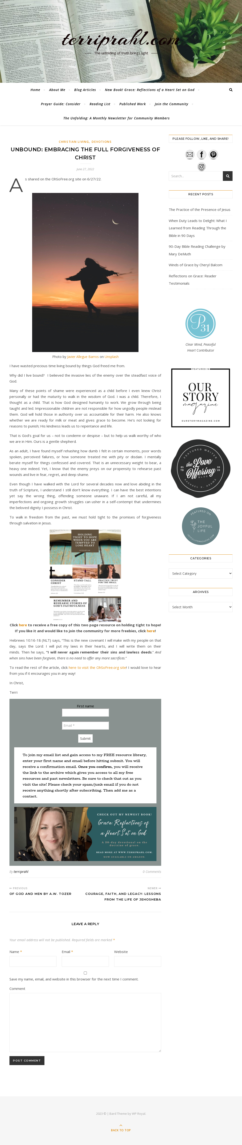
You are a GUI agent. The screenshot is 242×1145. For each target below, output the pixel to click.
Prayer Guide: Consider (61, 104)
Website (121, 951)
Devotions (102, 142)
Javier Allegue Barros (83, 356)
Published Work (132, 104)
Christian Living (74, 142)
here (23, 625)
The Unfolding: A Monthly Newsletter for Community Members (116, 118)
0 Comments (152, 871)
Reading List (100, 104)
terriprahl (21, 871)
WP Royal (138, 1113)
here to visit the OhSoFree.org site (97, 667)
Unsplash (112, 356)
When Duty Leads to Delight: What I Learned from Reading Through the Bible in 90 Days (198, 228)
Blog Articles (85, 89)
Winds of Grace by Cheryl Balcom (195, 264)
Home (35, 89)
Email (67, 951)
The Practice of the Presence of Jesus (199, 209)
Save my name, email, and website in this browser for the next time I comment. (73, 979)
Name (15, 951)
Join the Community (171, 104)
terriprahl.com (121, 38)
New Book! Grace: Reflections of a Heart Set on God (149, 89)
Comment (17, 988)
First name (85, 706)
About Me (57, 89)
